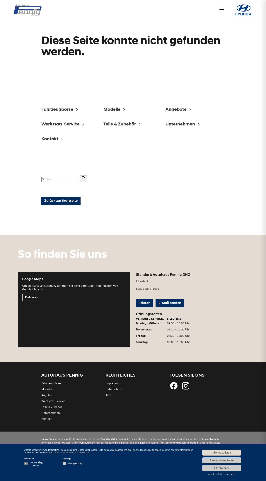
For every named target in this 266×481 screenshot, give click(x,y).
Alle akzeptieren (221, 452)
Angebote (47, 395)
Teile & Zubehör (51, 407)
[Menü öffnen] (221, 8)
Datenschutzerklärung (63, 452)
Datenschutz (113, 389)
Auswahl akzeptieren (221, 460)
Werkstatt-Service (53, 401)
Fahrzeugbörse (51, 383)
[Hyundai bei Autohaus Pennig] (243, 10)
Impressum (112, 383)
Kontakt (46, 419)
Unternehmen (50, 413)
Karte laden (31, 297)
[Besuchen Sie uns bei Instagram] (185, 385)
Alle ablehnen (222, 468)
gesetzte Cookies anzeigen (221, 474)
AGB (108, 395)
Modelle (46, 389)
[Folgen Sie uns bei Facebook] (173, 385)
